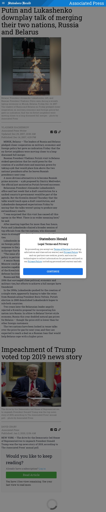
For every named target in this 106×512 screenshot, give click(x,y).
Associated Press (86, 3)
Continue (53, 271)
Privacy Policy (71, 252)
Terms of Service (62, 249)
